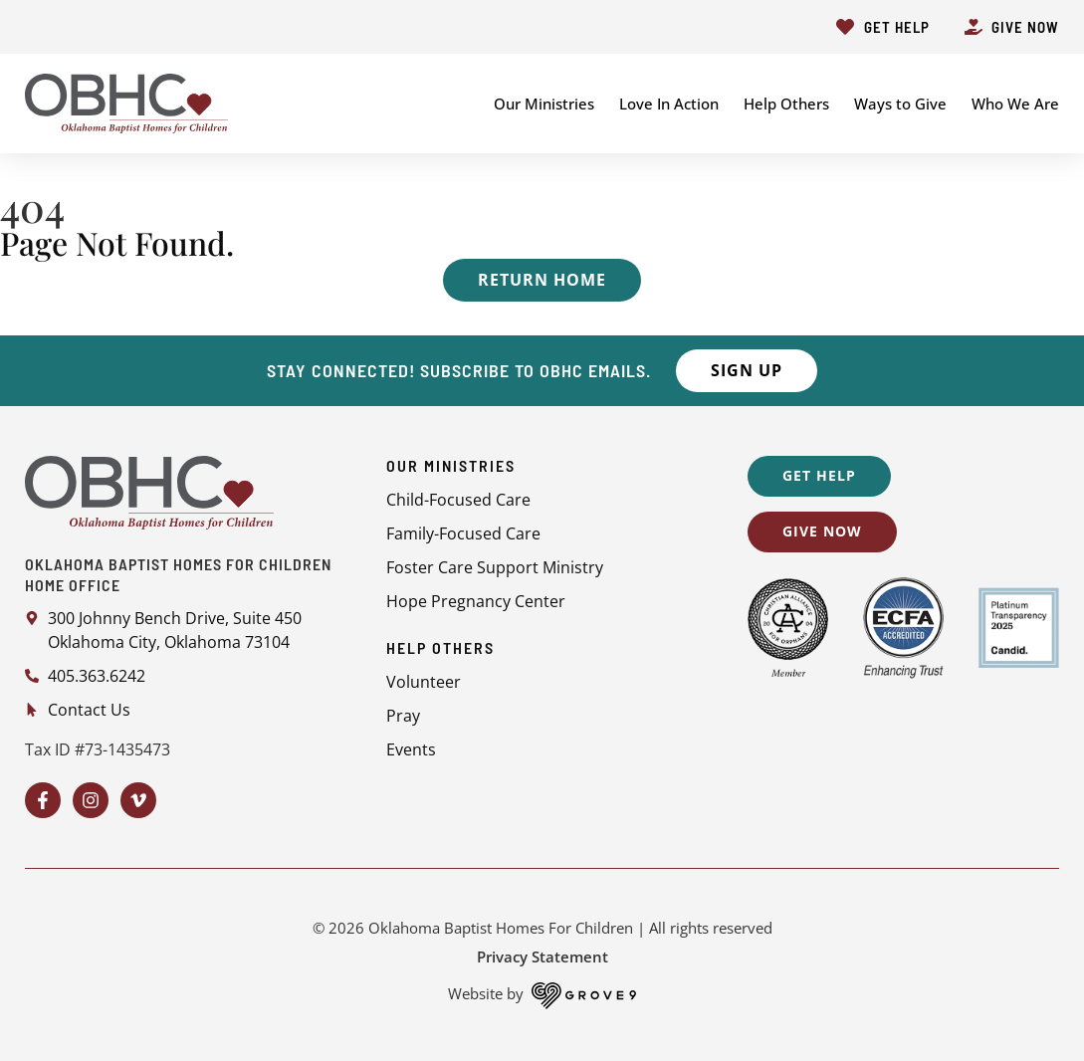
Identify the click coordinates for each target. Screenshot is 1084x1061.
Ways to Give (900, 103)
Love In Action (669, 103)
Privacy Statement (542, 956)
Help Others (786, 103)
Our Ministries (544, 103)
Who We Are (1015, 103)
